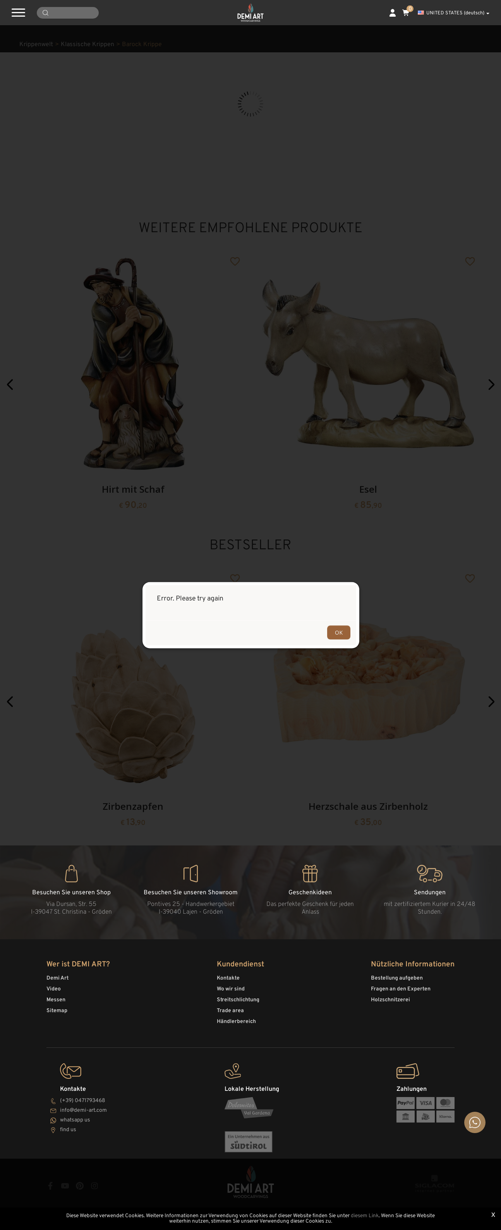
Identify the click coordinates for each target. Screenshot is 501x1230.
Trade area (230, 1010)
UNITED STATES (453, 13)
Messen (55, 1000)
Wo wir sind (231, 989)
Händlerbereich (236, 1021)
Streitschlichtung (238, 1000)
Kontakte (228, 978)
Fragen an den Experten (401, 989)
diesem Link (365, 1216)
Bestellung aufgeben (397, 978)
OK (339, 632)
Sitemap (56, 1010)
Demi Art (57, 978)
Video (53, 989)
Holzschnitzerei (390, 1000)
